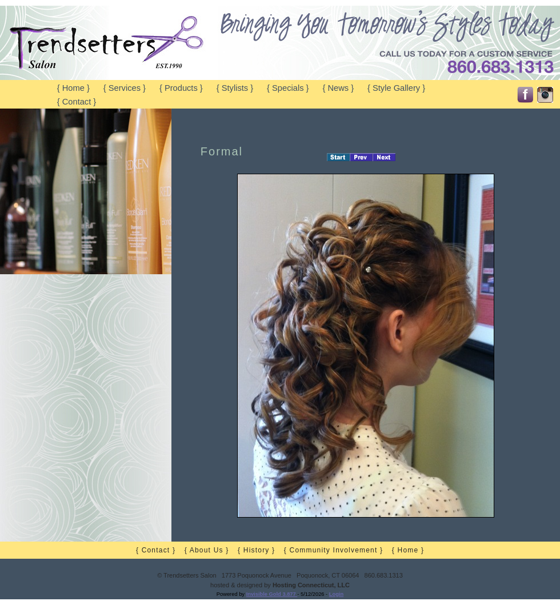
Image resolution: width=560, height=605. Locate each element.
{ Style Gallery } (396, 88)
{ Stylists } (235, 88)
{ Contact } (76, 101)
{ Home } (73, 88)
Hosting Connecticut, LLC (311, 585)
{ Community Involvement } (333, 550)
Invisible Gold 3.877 (272, 594)
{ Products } (181, 88)
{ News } (338, 88)
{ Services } (124, 88)
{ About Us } (207, 550)
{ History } (256, 550)
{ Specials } (288, 88)
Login (336, 594)
